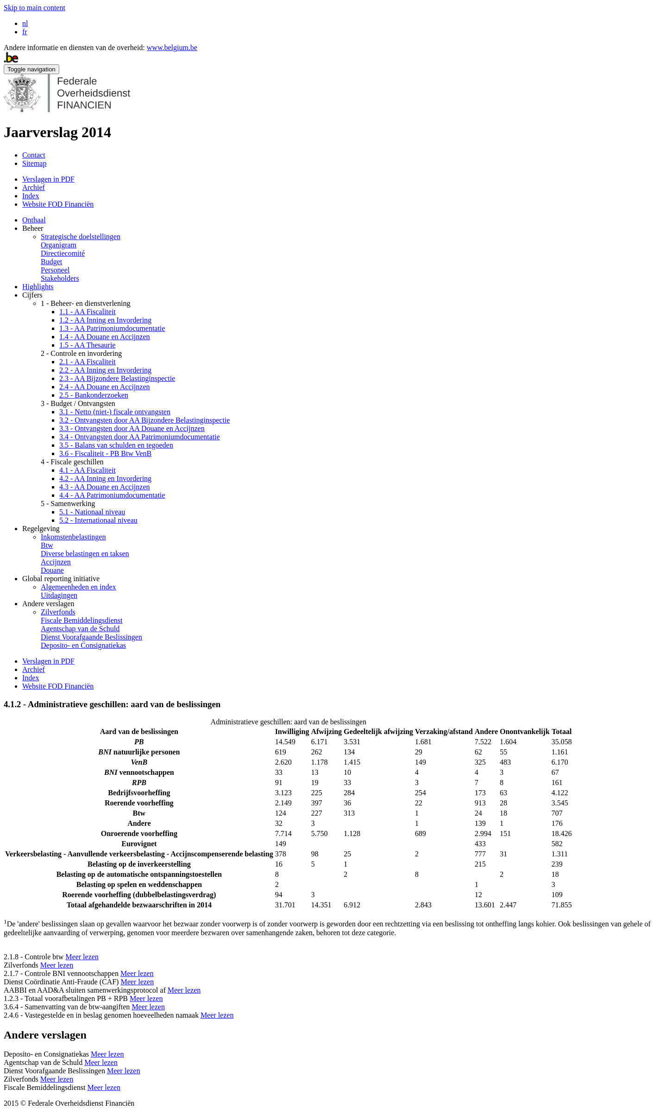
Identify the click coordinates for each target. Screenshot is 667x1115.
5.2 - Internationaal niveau (98, 520)
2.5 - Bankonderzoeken (93, 395)
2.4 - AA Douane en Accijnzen (104, 387)
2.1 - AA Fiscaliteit (87, 362)
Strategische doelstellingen (80, 237)
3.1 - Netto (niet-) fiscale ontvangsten (114, 412)
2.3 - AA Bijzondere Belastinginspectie (117, 378)
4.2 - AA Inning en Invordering (105, 478)
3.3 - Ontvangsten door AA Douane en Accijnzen (132, 428)
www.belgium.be (172, 47)
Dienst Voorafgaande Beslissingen (91, 637)
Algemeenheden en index (78, 587)
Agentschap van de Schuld (80, 629)
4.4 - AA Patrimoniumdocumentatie (112, 495)
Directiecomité (63, 253)
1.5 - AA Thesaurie (87, 345)
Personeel (55, 270)
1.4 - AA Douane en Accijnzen (104, 337)
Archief (33, 187)
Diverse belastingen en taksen (85, 554)
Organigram (58, 245)
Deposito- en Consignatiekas (83, 645)
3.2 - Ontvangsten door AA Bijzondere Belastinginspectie (144, 420)
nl (25, 23)
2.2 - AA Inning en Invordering (105, 370)
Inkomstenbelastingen (73, 537)
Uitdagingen (59, 595)
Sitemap (34, 163)
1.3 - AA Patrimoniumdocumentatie (112, 328)
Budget (51, 262)
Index (30, 196)
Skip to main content (34, 8)
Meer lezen (82, 957)
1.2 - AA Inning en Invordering (105, 320)
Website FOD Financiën (58, 204)
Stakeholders (60, 278)
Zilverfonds (58, 612)
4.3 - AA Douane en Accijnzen (104, 487)
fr (24, 32)
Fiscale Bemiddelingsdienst (81, 620)
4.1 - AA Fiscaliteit (87, 470)
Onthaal (34, 220)
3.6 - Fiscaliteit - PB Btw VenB (105, 453)
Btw (47, 545)
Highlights (38, 287)
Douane (52, 570)
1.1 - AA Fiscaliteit (87, 312)
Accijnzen (56, 562)
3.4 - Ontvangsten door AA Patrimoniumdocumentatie (139, 437)
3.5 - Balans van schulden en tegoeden (116, 445)
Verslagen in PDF (48, 179)
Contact (33, 155)
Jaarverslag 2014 (57, 132)
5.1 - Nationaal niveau (92, 512)
